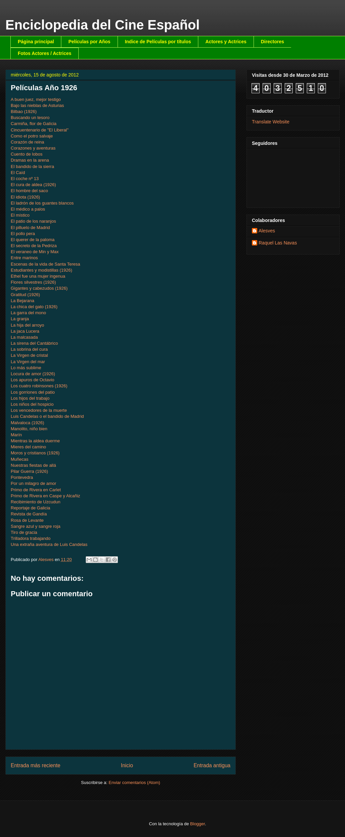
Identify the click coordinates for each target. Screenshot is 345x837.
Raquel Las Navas (278, 242)
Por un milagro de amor (33, 483)
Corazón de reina (27, 142)
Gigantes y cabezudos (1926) (39, 288)
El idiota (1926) (25, 197)
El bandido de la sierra (32, 166)
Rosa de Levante (27, 520)
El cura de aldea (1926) (33, 184)
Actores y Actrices (225, 41)
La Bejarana (22, 300)
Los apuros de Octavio (32, 379)
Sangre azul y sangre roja (35, 526)
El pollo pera (23, 233)
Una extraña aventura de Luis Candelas (49, 544)
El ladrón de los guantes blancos (42, 203)
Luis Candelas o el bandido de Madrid (47, 416)
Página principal (36, 41)
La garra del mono (28, 312)
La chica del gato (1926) (34, 306)
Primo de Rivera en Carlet (36, 489)
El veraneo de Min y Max (35, 251)
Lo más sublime (26, 367)
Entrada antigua (212, 765)
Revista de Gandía (29, 513)
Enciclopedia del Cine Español (102, 24)
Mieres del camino (28, 446)
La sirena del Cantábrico (34, 343)
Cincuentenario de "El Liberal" (40, 129)
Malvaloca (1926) (27, 422)
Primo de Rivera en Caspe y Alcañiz (45, 495)
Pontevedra (22, 477)
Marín (16, 434)
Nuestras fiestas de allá (33, 465)
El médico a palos (28, 209)
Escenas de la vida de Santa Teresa (45, 264)
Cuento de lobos (27, 154)
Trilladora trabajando (31, 538)
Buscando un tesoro (30, 117)
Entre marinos (24, 257)
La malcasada (24, 337)
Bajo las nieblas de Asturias (37, 105)
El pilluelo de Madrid (30, 227)
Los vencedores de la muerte (39, 410)
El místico (20, 215)
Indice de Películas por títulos (158, 41)
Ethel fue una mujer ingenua (38, 276)
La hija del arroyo (27, 325)
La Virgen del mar (28, 361)
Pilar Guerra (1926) (29, 471)
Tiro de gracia (24, 532)
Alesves (267, 230)
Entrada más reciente (35, 765)
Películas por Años (89, 41)
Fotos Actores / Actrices (44, 53)
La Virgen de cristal (29, 355)
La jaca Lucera (25, 331)
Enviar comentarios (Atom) (134, 782)
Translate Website (270, 121)
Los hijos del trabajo (30, 398)
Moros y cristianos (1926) (35, 452)
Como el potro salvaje (32, 135)
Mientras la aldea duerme (35, 440)
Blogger (197, 823)
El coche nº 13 (25, 178)
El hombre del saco (29, 190)
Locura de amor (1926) (33, 373)
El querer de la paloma (33, 239)
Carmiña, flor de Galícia (34, 123)
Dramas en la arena (30, 160)
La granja (20, 318)
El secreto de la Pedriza (34, 245)
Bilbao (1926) (24, 111)
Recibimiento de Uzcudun (35, 501)
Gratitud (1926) (25, 294)
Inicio (127, 765)
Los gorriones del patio (33, 392)
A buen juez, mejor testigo (36, 99)
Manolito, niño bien (29, 428)
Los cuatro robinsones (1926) (39, 385)
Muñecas (19, 459)
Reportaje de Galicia (30, 507)
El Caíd (18, 172)
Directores (272, 41)
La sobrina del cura (29, 349)
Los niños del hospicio (32, 404)
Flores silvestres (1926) (33, 282)
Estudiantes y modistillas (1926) (41, 270)
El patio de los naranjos (33, 221)
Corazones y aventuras (33, 148)
